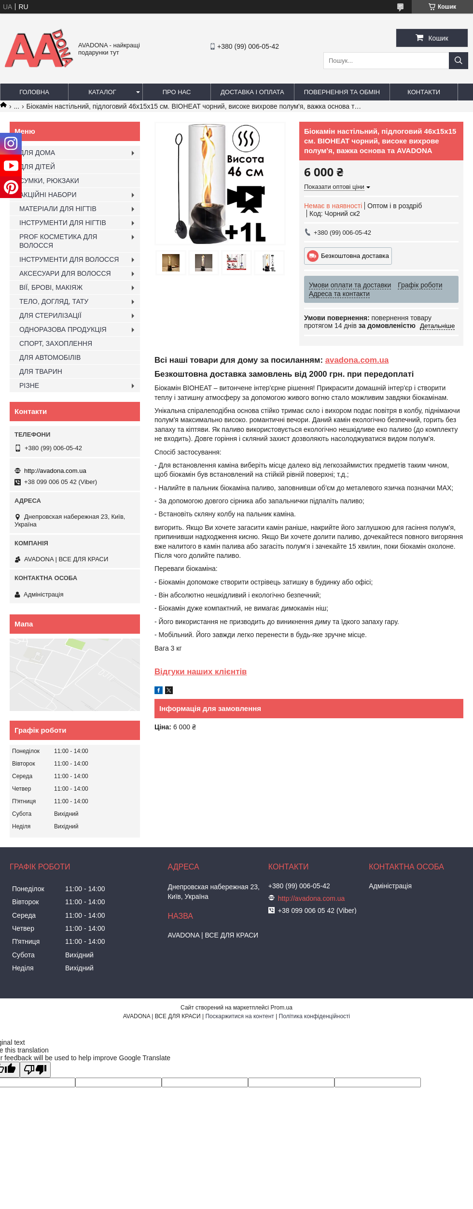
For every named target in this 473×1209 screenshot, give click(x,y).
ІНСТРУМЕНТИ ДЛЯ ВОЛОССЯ (69, 259)
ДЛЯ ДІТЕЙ (37, 167)
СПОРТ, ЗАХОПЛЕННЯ (55, 343)
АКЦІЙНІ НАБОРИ (47, 195)
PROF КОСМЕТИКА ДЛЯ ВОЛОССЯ (58, 241)
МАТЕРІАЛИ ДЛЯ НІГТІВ (58, 209)
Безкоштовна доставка (355, 255)
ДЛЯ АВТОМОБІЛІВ (50, 357)
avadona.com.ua (357, 360)
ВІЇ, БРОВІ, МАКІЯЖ (51, 287)
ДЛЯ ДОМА (37, 152)
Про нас (177, 92)
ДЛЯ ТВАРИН (40, 371)
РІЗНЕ (29, 385)
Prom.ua (281, 1007)
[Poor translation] (35, 1070)
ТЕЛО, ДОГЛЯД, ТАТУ (53, 301)
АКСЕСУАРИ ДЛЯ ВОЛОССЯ (65, 273)
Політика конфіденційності (314, 1016)
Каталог (102, 92)
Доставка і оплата (252, 92)
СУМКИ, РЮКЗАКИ (49, 181)
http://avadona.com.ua (55, 470)
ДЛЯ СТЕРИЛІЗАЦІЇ (50, 315)
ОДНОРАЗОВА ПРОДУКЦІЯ (63, 329)
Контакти (423, 92)
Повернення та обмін (342, 92)
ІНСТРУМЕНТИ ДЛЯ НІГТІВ (62, 223)
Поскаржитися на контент (239, 1016)
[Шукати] (458, 60)
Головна (34, 92)
